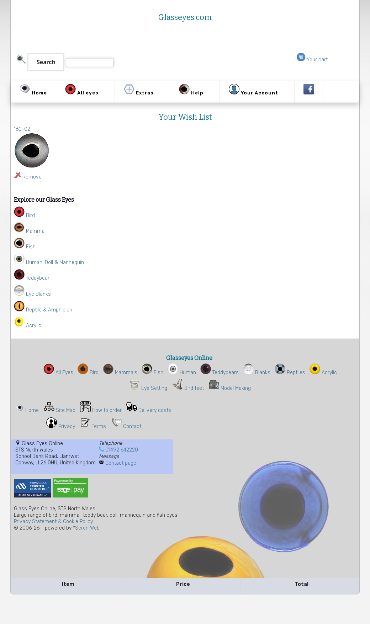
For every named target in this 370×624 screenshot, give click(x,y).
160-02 (22, 129)
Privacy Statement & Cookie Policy (53, 522)
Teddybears (219, 373)
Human (182, 373)
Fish (152, 373)
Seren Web (87, 528)
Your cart (312, 60)
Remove (32, 177)
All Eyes (58, 373)
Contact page (120, 463)
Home (32, 410)
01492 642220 (121, 450)
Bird (88, 373)
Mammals (120, 373)
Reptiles (290, 373)
